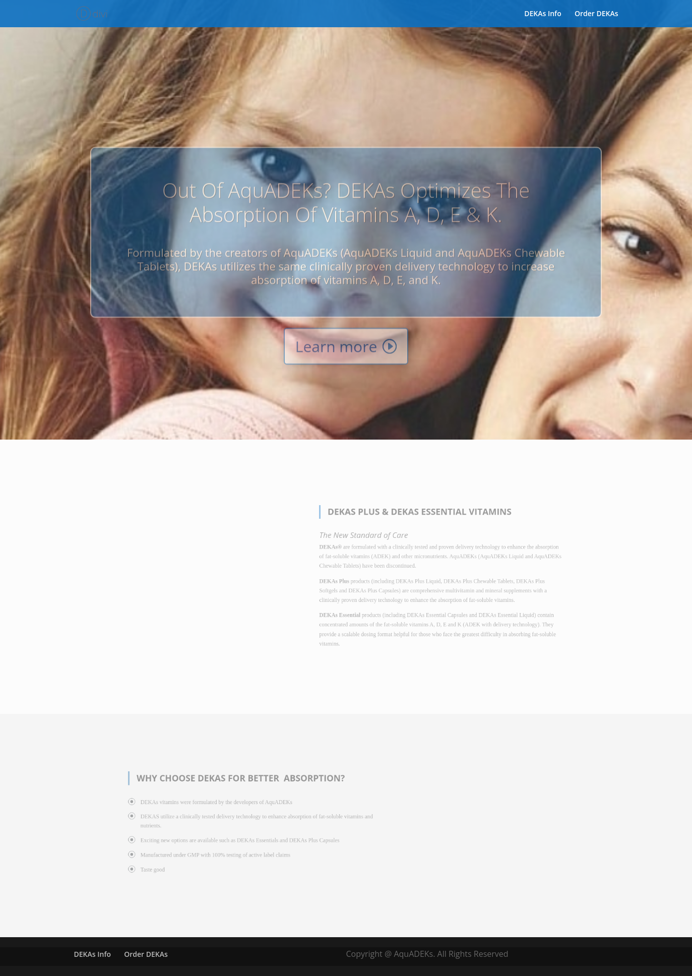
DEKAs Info (542, 13)
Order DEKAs (596, 13)
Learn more (336, 358)
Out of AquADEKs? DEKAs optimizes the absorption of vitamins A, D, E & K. (346, 214)
